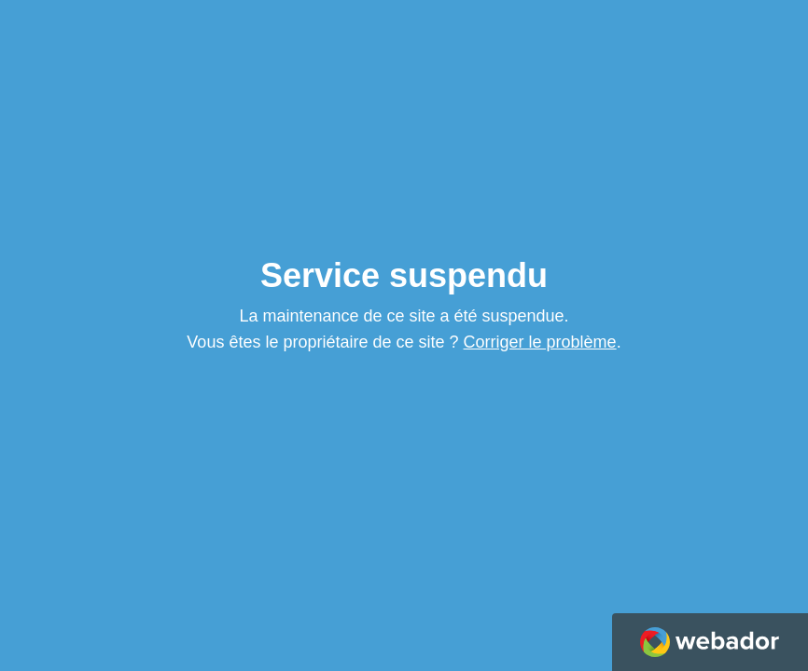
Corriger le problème (540, 342)
